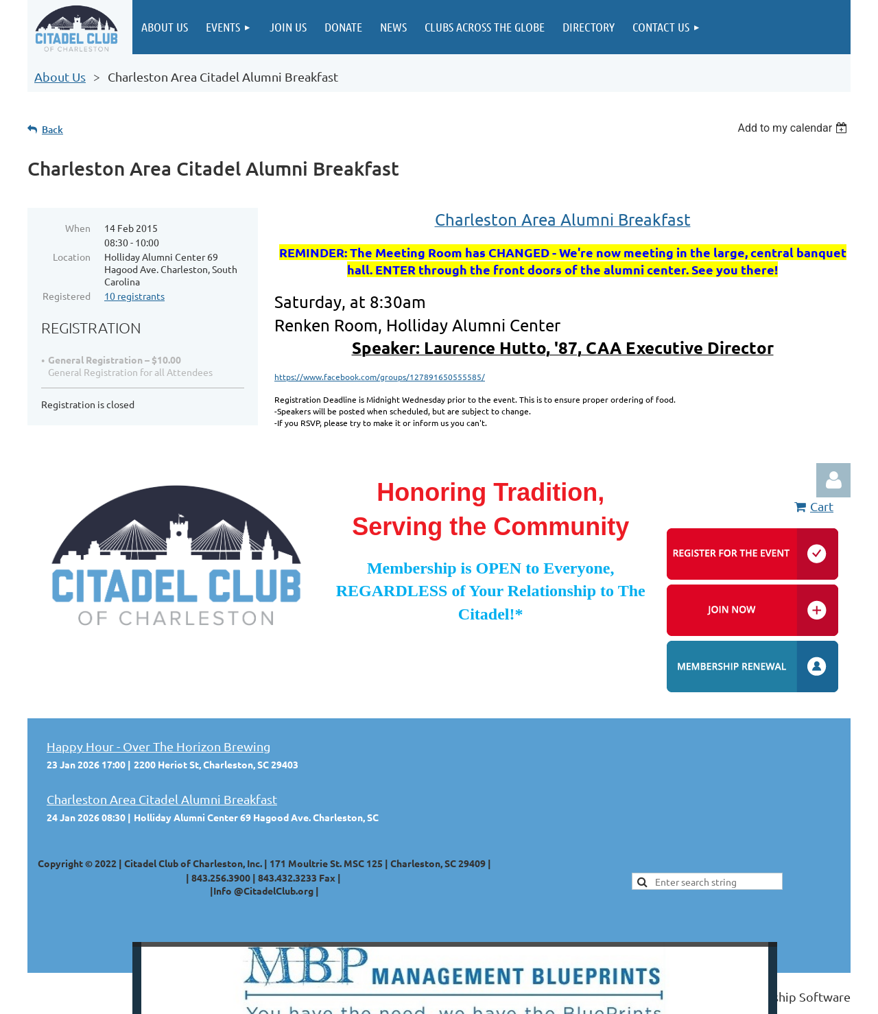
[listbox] (794, 128)
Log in (833, 480)
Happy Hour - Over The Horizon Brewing (158, 746)
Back (52, 129)
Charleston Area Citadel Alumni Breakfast (162, 799)
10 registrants (134, 296)
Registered (67, 296)
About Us (60, 76)
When (78, 228)
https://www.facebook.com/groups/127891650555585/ (379, 376)
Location (72, 256)
